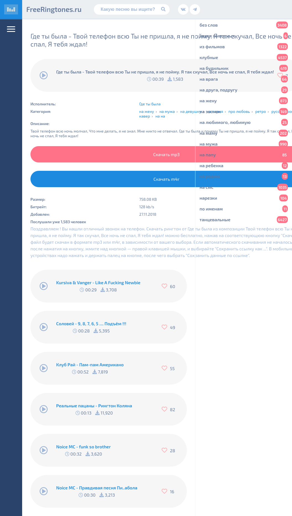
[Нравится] (166, 286)
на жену (146, 111)
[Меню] (11, 29)
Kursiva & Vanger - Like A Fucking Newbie (98, 282)
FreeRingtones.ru (54, 9)
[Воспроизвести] (44, 75)
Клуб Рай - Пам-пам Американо (90, 364)
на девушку (190, 111)
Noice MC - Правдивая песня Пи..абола (96, 487)
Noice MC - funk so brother (83, 446)
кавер (144, 116)
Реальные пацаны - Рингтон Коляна (94, 405)
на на (160, 116)
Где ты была (150, 103)
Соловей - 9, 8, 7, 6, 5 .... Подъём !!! (91, 323)
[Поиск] (132, 9)
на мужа (167, 111)
